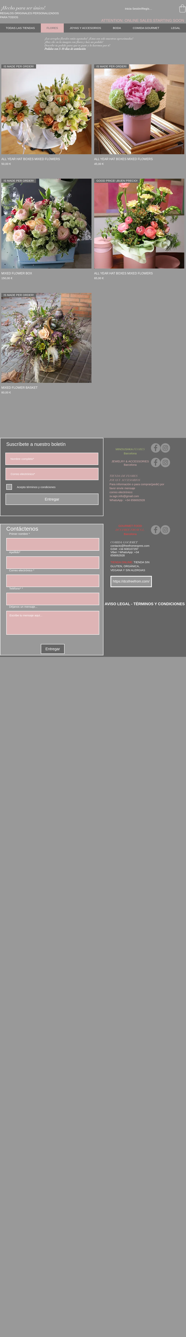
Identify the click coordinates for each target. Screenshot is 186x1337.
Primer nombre (18, 533)
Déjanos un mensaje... (23, 606)
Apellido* (14, 552)
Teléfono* (15, 588)
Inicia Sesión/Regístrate (138, 8)
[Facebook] (155, 448)
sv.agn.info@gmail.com (124, 496)
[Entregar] (52, 499)
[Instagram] (165, 448)
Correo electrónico (20, 570)
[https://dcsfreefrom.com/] (131, 581)
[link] (182, 8)
